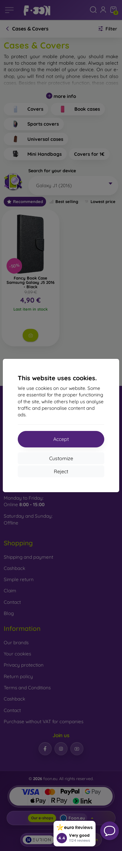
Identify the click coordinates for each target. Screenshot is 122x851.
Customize (61, 458)
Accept (61, 439)
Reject (61, 471)
